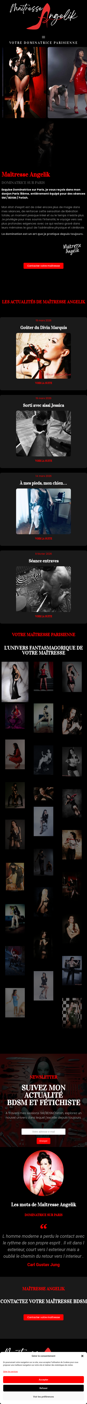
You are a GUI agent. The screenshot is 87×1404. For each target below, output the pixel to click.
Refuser (43, 1388)
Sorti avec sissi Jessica (43, 405)
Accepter (43, 1379)
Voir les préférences (43, 1396)
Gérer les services (10, 1372)
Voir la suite (43, 383)
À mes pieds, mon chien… (43, 483)
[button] (82, 1356)
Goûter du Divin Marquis (43, 327)
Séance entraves (44, 561)
